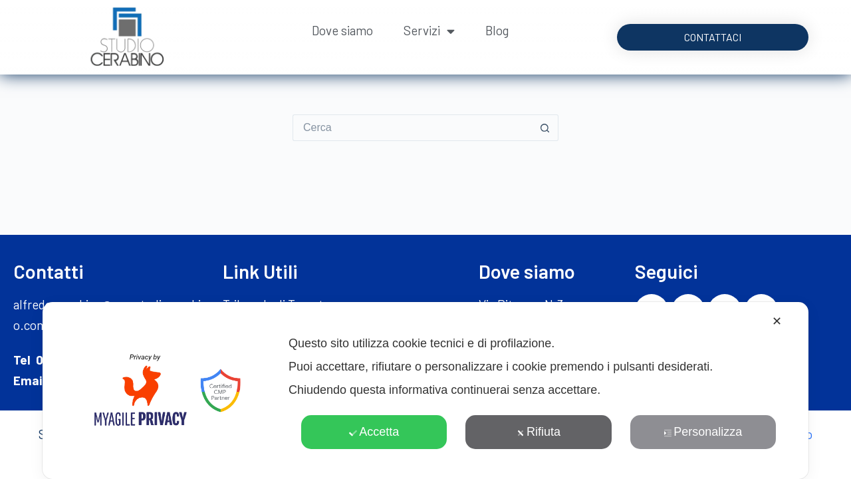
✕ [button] (777, 321)
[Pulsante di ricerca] (545, 127)
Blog (497, 30)
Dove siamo (342, 30)
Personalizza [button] (703, 431)
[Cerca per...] (412, 127)
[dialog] (425, 390)
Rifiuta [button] (538, 431)
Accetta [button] (374, 431)
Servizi (429, 31)
